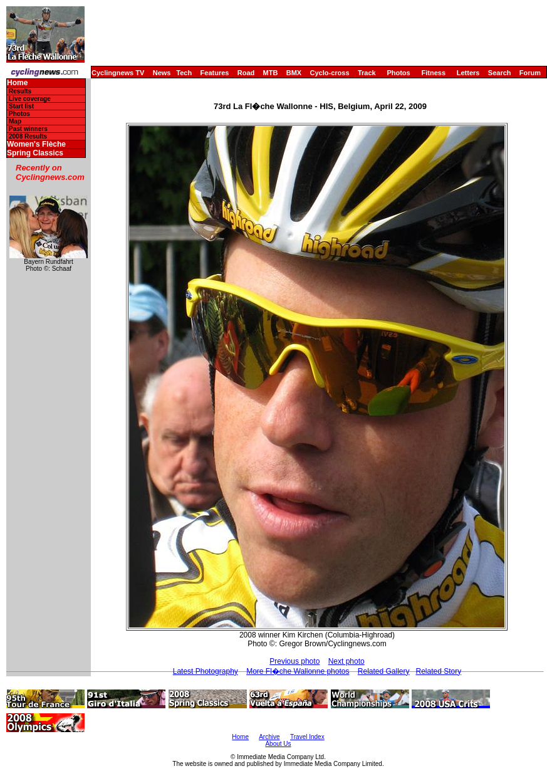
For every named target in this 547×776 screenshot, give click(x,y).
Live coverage (30, 98)
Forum (530, 72)
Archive (269, 736)
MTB (270, 72)
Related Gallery (384, 671)
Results (20, 91)
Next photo (346, 661)
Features (215, 72)
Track (367, 72)
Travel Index (307, 736)
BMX (293, 72)
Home (17, 83)
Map (15, 121)
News (162, 72)
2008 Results (28, 136)
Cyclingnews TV (117, 72)
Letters (468, 72)
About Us (278, 743)
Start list (21, 106)
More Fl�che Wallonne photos (297, 671)
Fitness (433, 72)
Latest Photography (205, 671)
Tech (184, 72)
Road (246, 72)
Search (499, 72)
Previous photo (294, 661)
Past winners (28, 128)
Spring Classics (35, 153)
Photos (398, 72)
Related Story (439, 671)
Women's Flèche (36, 144)
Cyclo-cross (330, 72)
